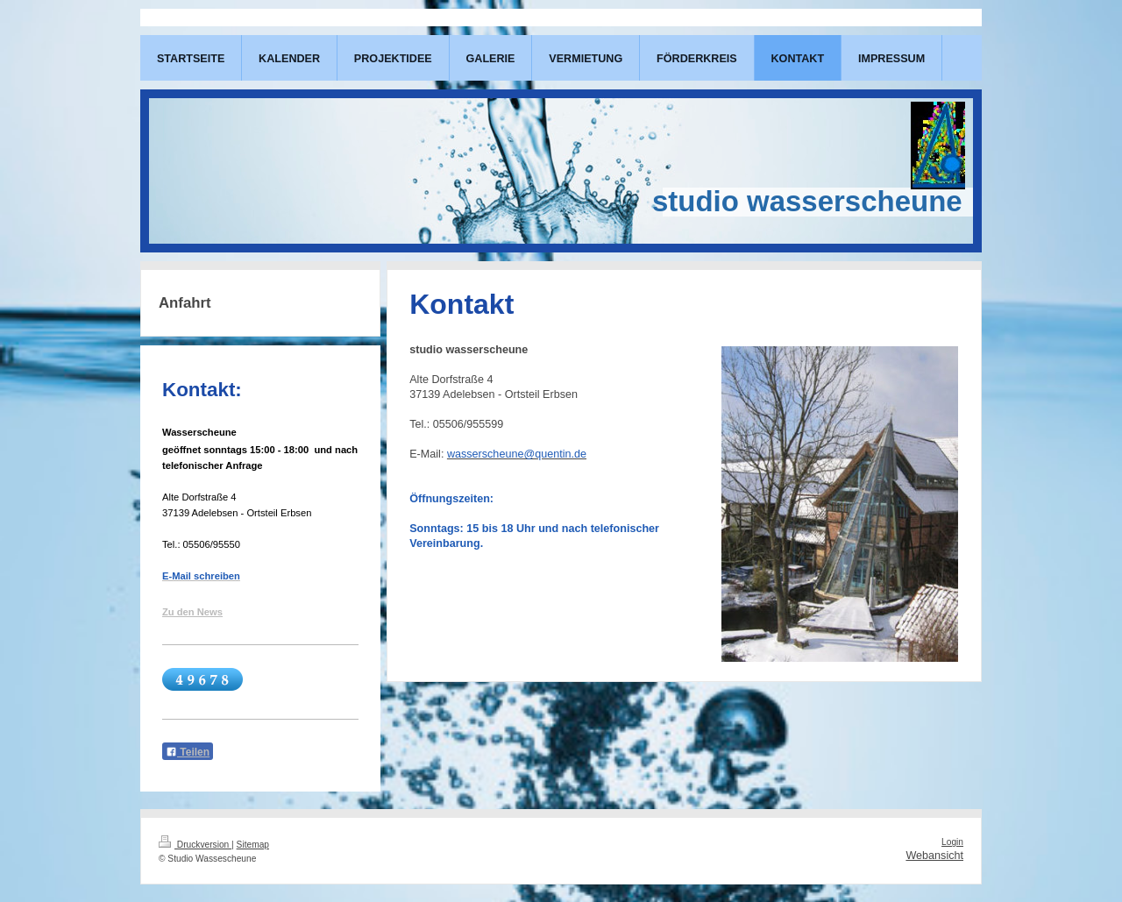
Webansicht (934, 855)
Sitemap (253, 844)
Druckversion (195, 844)
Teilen (187, 752)
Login (952, 842)
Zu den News (192, 612)
